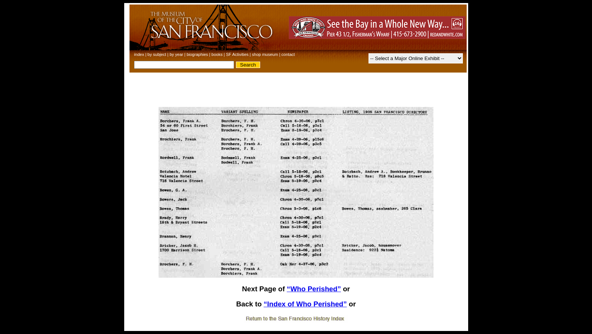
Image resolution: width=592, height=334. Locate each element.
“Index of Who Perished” (305, 304)
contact (287, 54)
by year (176, 54)
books (216, 54)
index (139, 54)
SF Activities (237, 54)
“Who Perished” (314, 289)
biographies (197, 54)
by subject (157, 54)
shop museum (265, 54)
